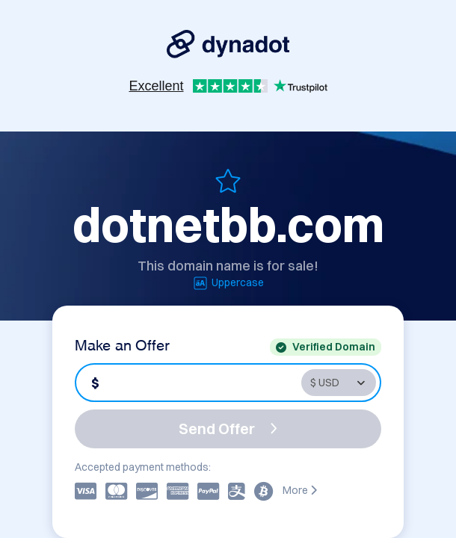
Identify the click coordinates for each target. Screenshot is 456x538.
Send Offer (228, 428)
